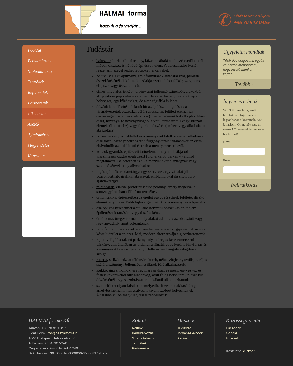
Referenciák (38, 92)
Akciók (33, 124)
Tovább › (244, 84)
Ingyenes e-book (190, 333)
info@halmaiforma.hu (63, 333)
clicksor (248, 351)
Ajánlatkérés (38, 134)
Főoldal (34, 50)
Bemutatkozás (39, 61)
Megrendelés (38, 145)
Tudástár (38, 113)
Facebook (233, 328)
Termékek (36, 82)
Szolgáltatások (40, 71)
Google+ (232, 333)
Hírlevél (232, 338)
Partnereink (38, 103)
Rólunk (137, 328)
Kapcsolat (36, 156)
